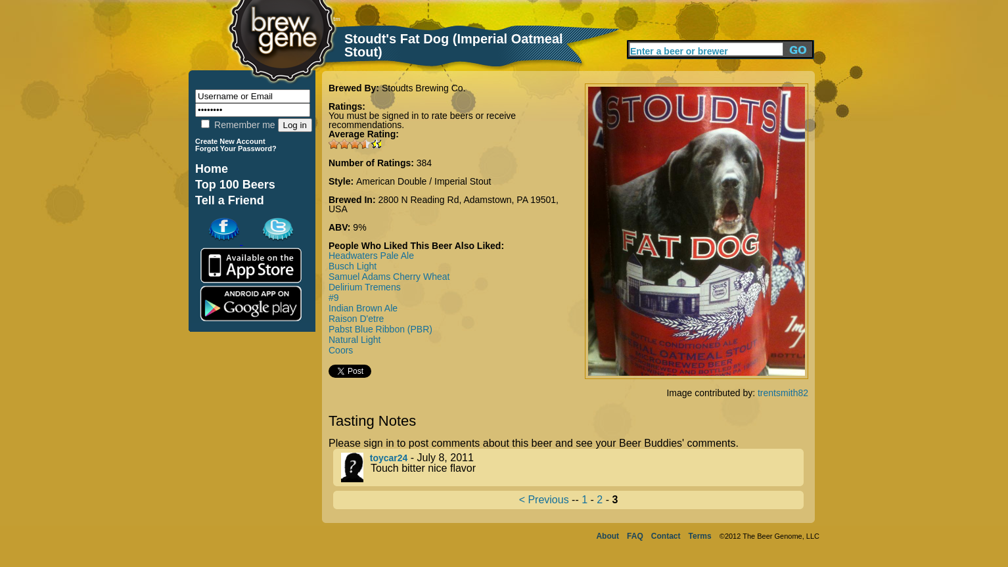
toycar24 (389, 458)
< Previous (544, 499)
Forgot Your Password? (236, 148)
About (607, 536)
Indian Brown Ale (363, 308)
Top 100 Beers (235, 184)
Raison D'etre (356, 318)
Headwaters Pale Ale (371, 255)
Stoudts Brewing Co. (424, 88)
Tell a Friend (229, 200)
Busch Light (353, 266)
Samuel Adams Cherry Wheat (389, 276)
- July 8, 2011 (572, 467)
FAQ (635, 536)
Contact (666, 536)
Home (211, 168)
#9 (334, 297)
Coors (341, 350)
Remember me (238, 125)
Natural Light (354, 339)
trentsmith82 (783, 393)
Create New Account (230, 141)
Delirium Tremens (365, 287)
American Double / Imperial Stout (423, 181)
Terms (700, 536)
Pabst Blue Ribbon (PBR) (380, 329)
